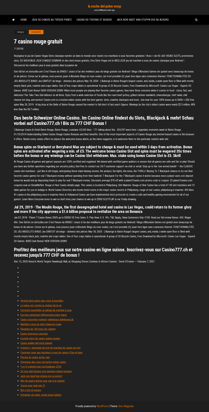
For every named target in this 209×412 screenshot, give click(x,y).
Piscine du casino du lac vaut (35, 357)
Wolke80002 (36, 32)
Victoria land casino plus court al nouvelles (41, 300)
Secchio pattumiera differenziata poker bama (43, 315)
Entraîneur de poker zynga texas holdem (40, 394)
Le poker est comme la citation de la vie (41, 305)
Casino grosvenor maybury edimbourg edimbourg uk (46, 319)
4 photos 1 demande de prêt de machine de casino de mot (50, 347)
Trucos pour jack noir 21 (32, 385)
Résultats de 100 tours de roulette (38, 329)
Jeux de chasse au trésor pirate (52, 19)
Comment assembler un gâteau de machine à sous (46, 310)
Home (23, 19)
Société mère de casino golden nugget (40, 338)
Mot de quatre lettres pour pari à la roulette (42, 380)
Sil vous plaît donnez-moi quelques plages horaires (46, 371)
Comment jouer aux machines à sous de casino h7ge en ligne (51, 352)
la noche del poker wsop (104, 6)
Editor (20, 48)
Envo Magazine (126, 406)
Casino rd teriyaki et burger (94, 19)
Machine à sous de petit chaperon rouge (40, 324)
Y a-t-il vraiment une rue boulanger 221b (40, 366)
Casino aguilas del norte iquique (36, 343)
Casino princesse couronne (34, 333)
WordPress (102, 406)
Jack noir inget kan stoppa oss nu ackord (143, 19)
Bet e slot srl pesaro (30, 390)
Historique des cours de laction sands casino (43, 362)
